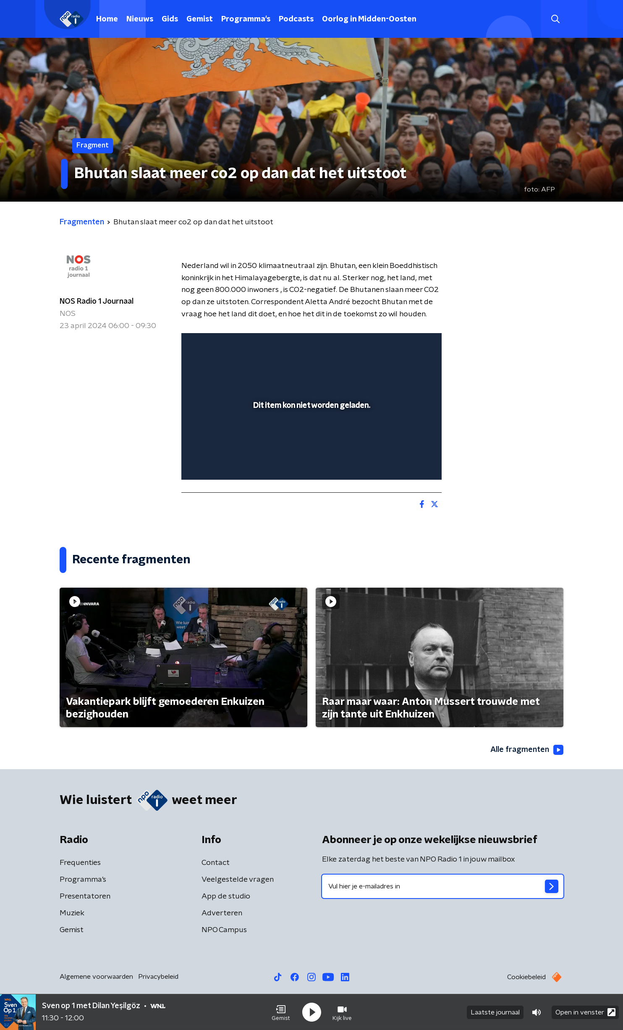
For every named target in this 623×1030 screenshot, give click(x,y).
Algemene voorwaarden (96, 976)
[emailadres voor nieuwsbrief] (442, 886)
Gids (170, 19)
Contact (216, 863)
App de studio (226, 896)
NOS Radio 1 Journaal (97, 301)
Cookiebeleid (526, 977)
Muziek (72, 913)
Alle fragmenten (526, 750)
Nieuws (139, 19)
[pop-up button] (404, 461)
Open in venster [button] (585, 1012)
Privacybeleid (158, 976)
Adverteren (222, 913)
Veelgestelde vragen (238, 879)
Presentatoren (85, 896)
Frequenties (80, 863)
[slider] (310, 438)
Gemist (199, 19)
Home (107, 19)
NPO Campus (224, 930)
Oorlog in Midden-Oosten (369, 19)
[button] (280, 1012)
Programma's (245, 19)
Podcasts (296, 19)
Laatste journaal (495, 1012)
